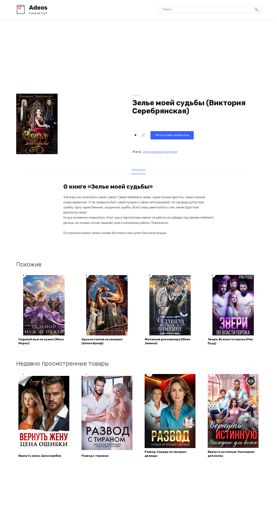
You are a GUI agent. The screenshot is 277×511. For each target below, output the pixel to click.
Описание (138, 170)
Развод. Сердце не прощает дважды (167, 455)
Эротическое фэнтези (160, 151)
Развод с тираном (96, 457)
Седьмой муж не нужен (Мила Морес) (42, 342)
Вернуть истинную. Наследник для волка (232, 455)
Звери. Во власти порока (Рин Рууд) (231, 342)
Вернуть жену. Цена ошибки (41, 457)
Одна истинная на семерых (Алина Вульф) (103, 342)
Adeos (38, 7)
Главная (136, 95)
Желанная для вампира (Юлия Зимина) (169, 342)
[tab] (138, 169)
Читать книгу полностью (155, 134)
